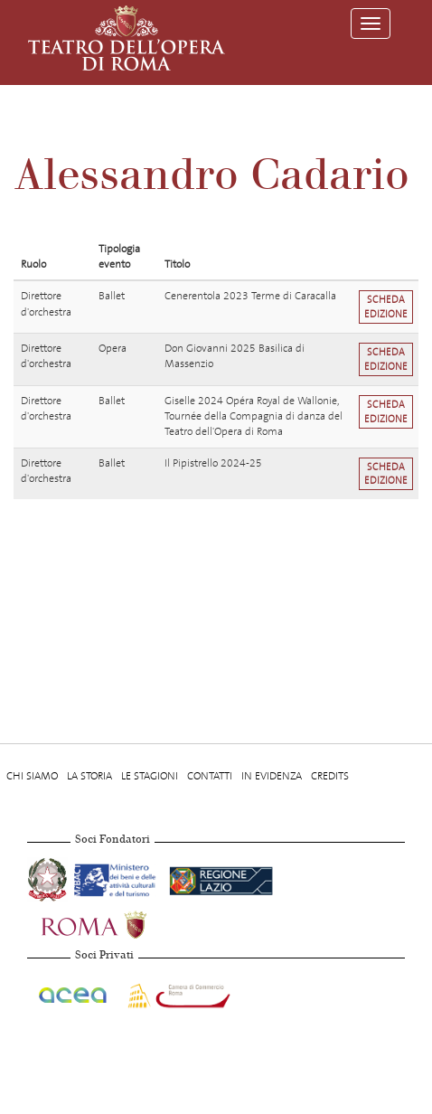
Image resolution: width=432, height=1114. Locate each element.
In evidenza (271, 776)
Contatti (209, 776)
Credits (330, 776)
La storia (89, 776)
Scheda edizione (386, 306)
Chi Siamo (32, 776)
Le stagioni (149, 776)
